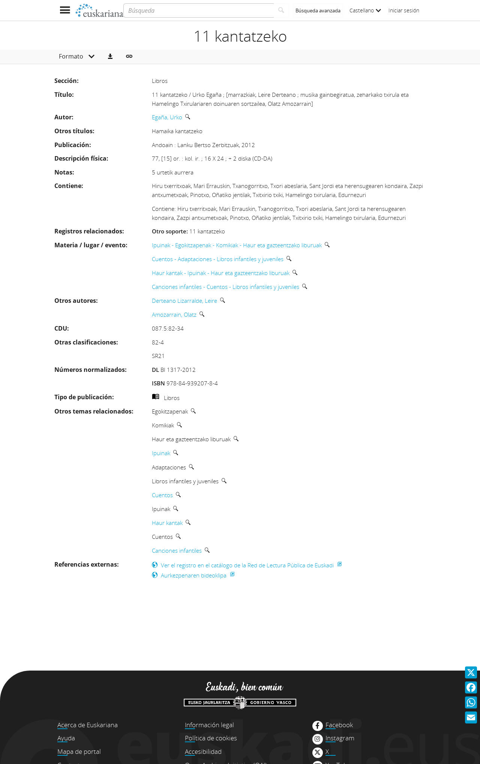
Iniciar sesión (403, 10)
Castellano (365, 10)
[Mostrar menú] (64, 10)
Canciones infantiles (177, 550)
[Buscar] (281, 10)
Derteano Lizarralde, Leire (184, 300)
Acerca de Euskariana (87, 724)
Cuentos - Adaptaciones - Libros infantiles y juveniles (218, 259)
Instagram (340, 738)
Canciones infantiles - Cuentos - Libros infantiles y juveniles (225, 286)
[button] (110, 57)
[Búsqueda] (198, 10)
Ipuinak (161, 453)
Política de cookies (211, 738)
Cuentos (162, 495)
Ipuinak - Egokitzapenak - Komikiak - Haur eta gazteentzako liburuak (237, 245)
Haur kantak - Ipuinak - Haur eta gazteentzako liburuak (221, 273)
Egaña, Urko (167, 117)
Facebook (339, 724)
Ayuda (66, 738)
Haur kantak (167, 522)
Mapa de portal (79, 751)
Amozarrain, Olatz (174, 314)
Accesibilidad (203, 751)
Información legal (209, 724)
